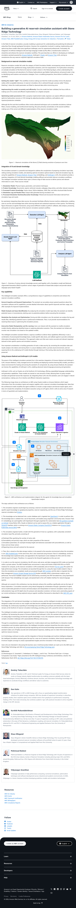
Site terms (13, 896)
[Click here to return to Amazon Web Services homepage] (6, 9)
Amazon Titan (52, 55)
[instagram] (61, 889)
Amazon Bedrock (27, 55)
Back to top (38, 903)
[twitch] (64, 889)
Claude (42, 55)
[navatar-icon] (71, 2)
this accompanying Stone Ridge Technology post (39, 647)
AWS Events (8, 796)
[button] (73, 2)
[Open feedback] (74, 454)
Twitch (7, 828)
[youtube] (67, 889)
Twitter (7, 821)
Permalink (60, 39)
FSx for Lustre (59, 566)
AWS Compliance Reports (12, 803)
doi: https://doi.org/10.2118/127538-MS (30, 658)
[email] (51, 893)
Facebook (8, 824)
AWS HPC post (67, 593)
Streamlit (4, 525)
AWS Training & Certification (13, 798)
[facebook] (54, 889)
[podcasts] (70, 889)
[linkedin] (58, 889)
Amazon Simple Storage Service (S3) (24, 573)
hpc (7, 663)
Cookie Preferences (24, 896)
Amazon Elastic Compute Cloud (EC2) (40, 525)
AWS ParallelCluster (12, 553)
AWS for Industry (9, 794)
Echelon (19, 512)
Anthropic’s (51, 175)
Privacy (6, 896)
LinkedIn (8, 826)
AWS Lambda (47, 571)
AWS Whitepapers (9, 800)
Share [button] (67, 39)
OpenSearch (54, 516)
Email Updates (10, 830)
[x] (51, 889)
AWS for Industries (7, 25)
